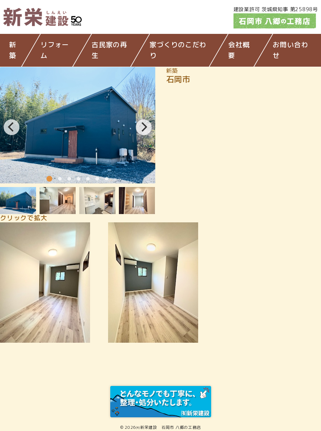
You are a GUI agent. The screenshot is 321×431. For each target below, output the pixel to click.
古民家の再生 (109, 50)
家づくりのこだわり (178, 50)
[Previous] (11, 127)
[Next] (144, 127)
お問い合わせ (290, 50)
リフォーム (54, 50)
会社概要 (238, 50)
